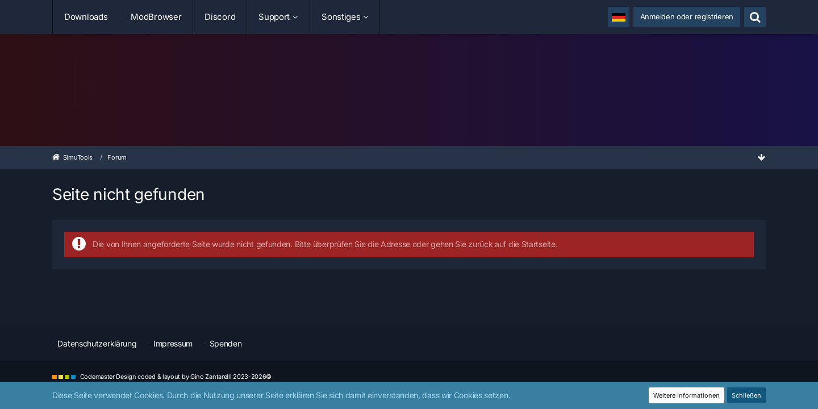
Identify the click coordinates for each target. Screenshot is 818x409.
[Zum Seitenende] (761, 157)
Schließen (746, 395)
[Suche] (755, 17)
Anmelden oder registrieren (686, 16)
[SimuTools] (409, 93)
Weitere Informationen (686, 395)
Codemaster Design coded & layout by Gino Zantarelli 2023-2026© (176, 377)
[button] (618, 17)
